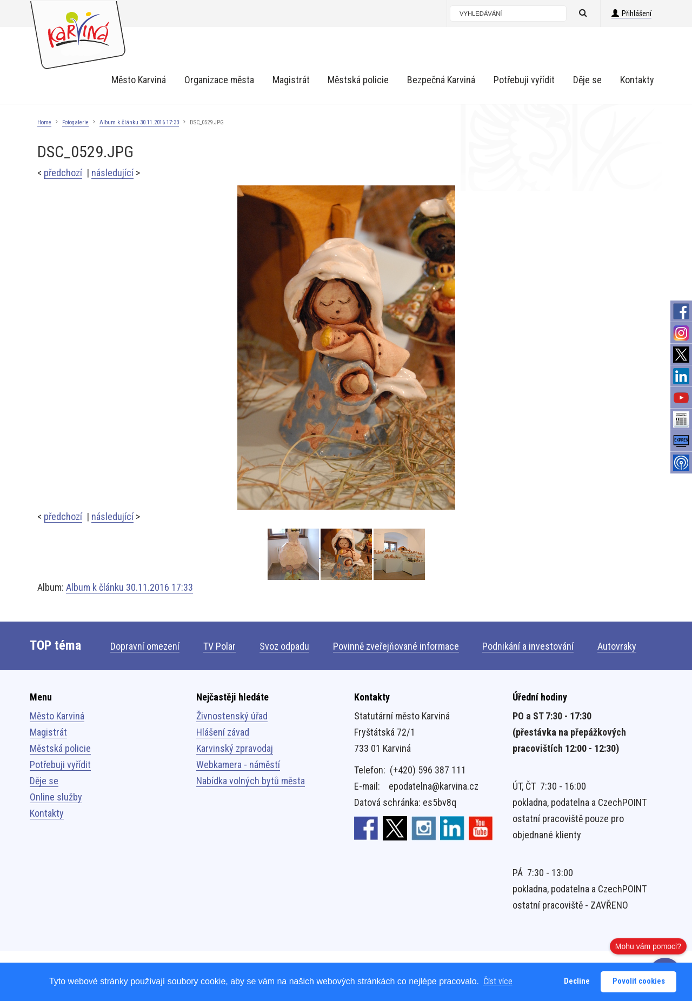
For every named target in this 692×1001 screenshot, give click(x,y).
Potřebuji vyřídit (60, 764)
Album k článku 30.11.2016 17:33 (139, 122)
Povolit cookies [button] (639, 981)
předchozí (63, 172)
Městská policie (60, 748)
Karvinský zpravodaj (234, 748)
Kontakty (47, 813)
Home (44, 122)
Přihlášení (631, 13)
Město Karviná (57, 716)
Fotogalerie (75, 122)
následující (112, 172)
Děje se (44, 780)
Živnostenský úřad (232, 716)
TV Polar (219, 646)
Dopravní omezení (144, 646)
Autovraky (616, 646)
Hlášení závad (222, 732)
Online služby (56, 797)
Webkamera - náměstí (238, 764)
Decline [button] (577, 981)
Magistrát (48, 732)
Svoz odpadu (284, 646)
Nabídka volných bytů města (250, 780)
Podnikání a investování (528, 646)
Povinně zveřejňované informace (396, 646)
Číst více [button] (498, 981)
